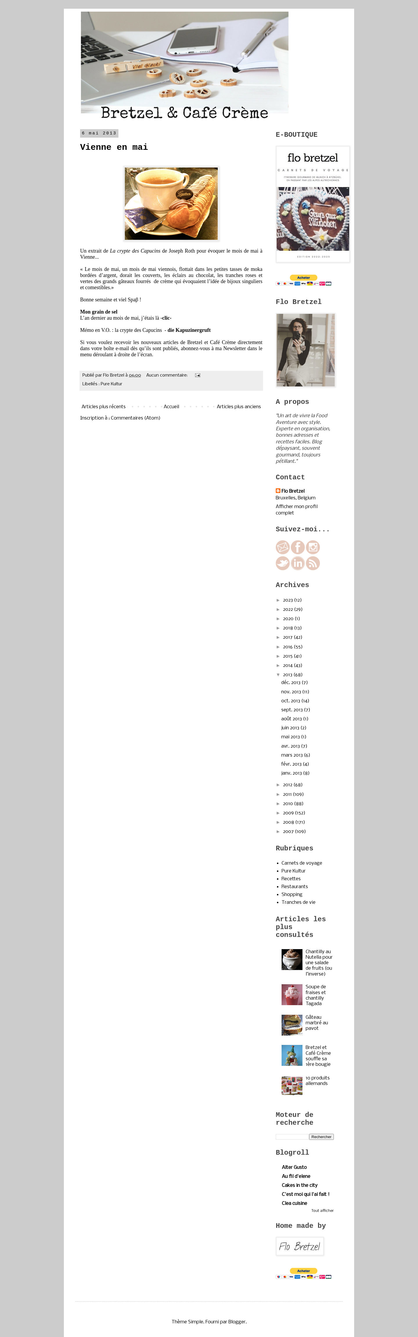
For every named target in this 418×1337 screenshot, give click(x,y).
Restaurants (295, 887)
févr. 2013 (292, 764)
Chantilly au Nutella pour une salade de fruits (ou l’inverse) (319, 963)
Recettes (291, 879)
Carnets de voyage (302, 863)
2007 (289, 831)
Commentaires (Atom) (136, 418)
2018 (288, 628)
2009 (289, 813)
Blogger (237, 1322)
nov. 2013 (291, 692)
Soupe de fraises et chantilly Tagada (316, 995)
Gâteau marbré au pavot (317, 1023)
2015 (288, 656)
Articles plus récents (104, 407)
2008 (289, 822)
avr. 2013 (291, 746)
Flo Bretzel (293, 491)
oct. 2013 (291, 701)
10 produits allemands (318, 1080)
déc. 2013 (291, 682)
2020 (289, 619)
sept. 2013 (292, 710)
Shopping (292, 894)
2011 (288, 794)
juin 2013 (290, 728)
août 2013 (292, 719)
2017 (288, 637)
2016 (288, 647)
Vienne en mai (114, 147)
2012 (288, 785)
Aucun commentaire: (167, 375)
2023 (288, 600)
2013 (288, 675)
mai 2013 (291, 737)
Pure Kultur (111, 384)
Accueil (171, 407)
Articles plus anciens (239, 407)
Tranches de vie (299, 902)
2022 (288, 609)
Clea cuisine (294, 1203)
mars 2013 (292, 755)
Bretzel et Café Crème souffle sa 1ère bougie (318, 1056)
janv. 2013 (292, 773)
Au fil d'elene (296, 1176)
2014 (288, 665)
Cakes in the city (300, 1185)
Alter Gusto (294, 1167)
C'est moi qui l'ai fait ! (305, 1194)
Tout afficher (322, 1211)
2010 (288, 804)
